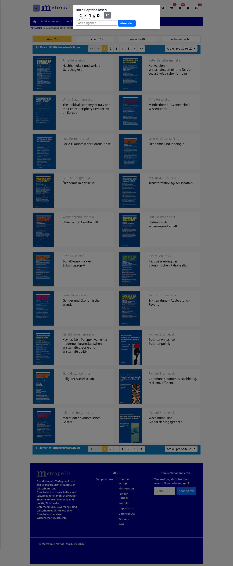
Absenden (126, 23)
